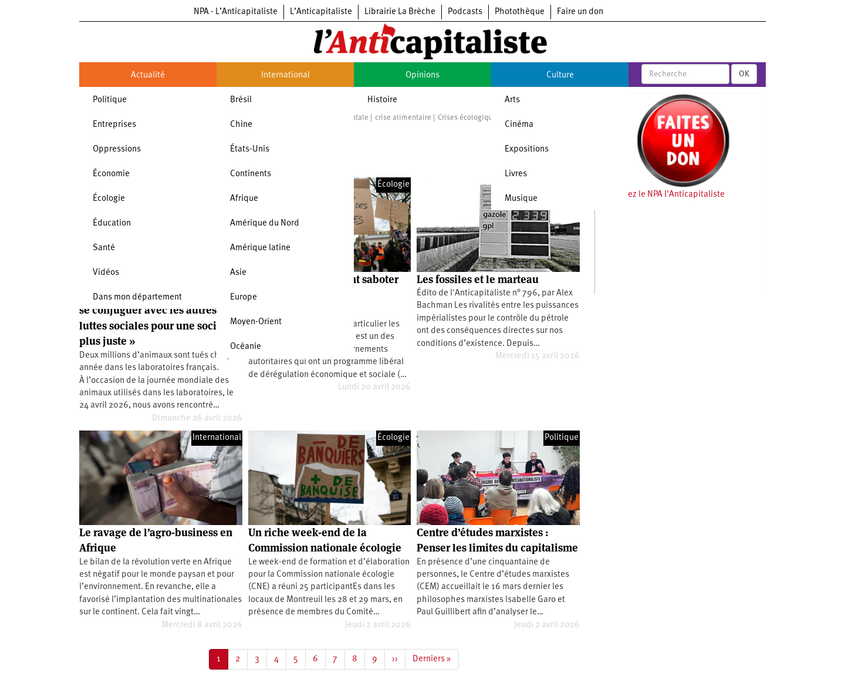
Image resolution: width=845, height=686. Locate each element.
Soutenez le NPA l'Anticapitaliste (663, 194)
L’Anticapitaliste (321, 12)
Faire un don (580, 12)
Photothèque (520, 12)
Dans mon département (137, 297)
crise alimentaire (403, 118)
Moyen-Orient (256, 322)
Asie (238, 272)
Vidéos (106, 272)
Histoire (382, 100)
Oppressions (117, 149)
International (285, 75)
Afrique (244, 198)
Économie (111, 174)
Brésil (241, 100)
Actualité (148, 75)
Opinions (422, 75)
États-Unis (249, 149)
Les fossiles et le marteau (478, 279)
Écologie (109, 198)
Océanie (245, 346)
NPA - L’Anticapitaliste (236, 12)
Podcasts (465, 12)
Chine (241, 124)
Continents (250, 174)
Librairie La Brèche (399, 12)
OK (744, 74)
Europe (243, 297)
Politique (110, 100)
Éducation (112, 223)
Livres (516, 174)
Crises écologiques (469, 118)
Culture (560, 75)
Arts (512, 100)
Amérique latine (260, 248)
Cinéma (519, 124)
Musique (521, 198)
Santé (104, 248)
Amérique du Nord (264, 223)
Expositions (527, 149)
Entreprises (114, 124)
